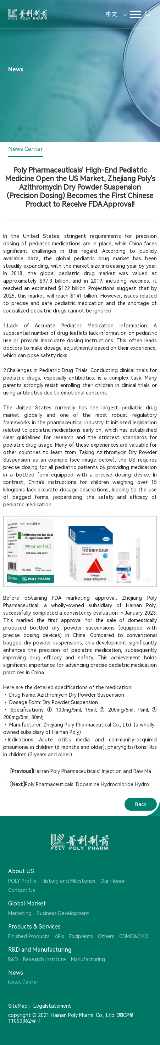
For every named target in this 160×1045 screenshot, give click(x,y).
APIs (59, 936)
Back (140, 804)
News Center (25, 149)
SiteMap (18, 1006)
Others (106, 936)
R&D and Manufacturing (39, 949)
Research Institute (44, 959)
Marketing (20, 913)
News (15, 972)
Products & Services (34, 926)
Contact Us (21, 890)
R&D (13, 959)
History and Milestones (68, 881)
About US (21, 871)
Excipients (81, 936)
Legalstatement (52, 1006)
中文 (111, 14)
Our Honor (112, 881)
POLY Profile (22, 881)
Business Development (63, 913)
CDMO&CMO (133, 936)
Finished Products (29, 936)
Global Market (27, 903)
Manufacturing (88, 959)
